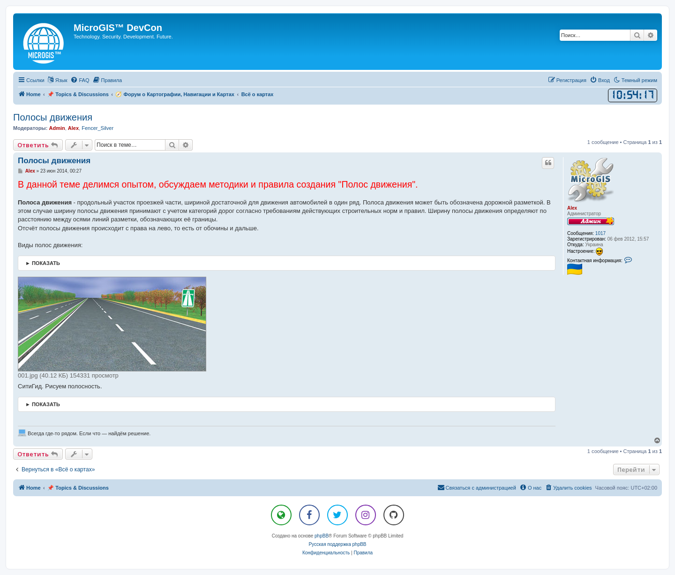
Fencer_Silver (97, 128)
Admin (57, 128)
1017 (600, 233)
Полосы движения (52, 117)
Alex (73, 128)
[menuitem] (79, 80)
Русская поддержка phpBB (337, 544)
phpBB (322, 535)
